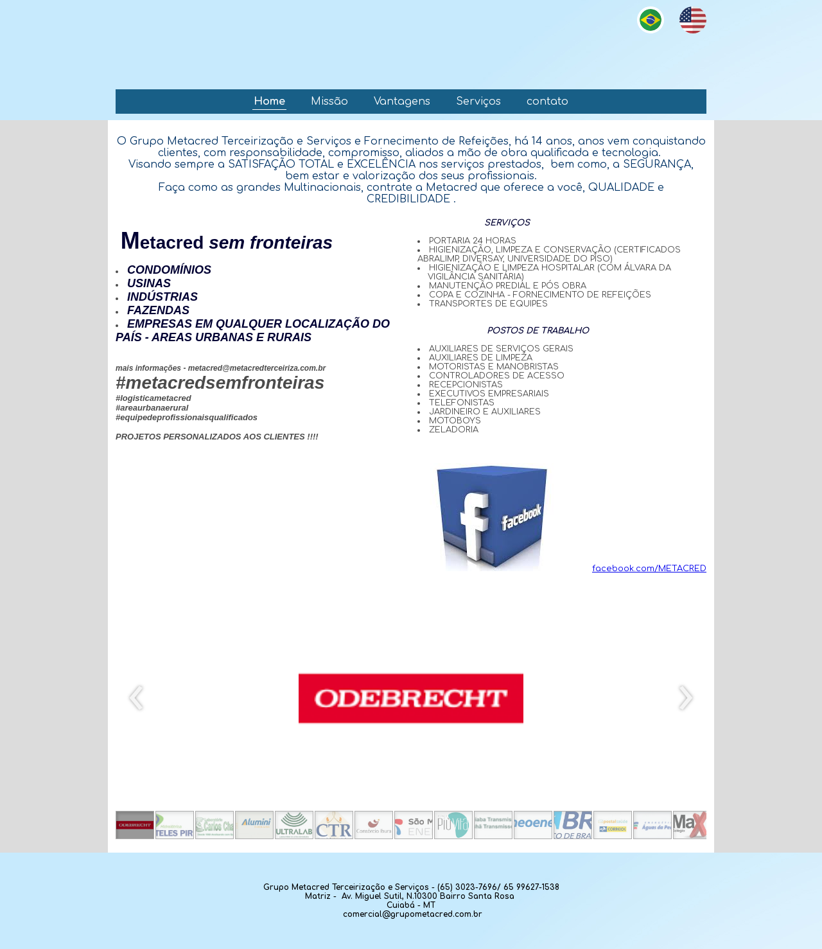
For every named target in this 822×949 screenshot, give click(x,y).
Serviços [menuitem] (478, 101)
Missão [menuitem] (329, 101)
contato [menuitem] (547, 101)
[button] (135, 825)
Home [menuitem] (269, 101)
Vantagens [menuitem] (402, 101)
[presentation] (136, 698)
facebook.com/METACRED (552, 568)
